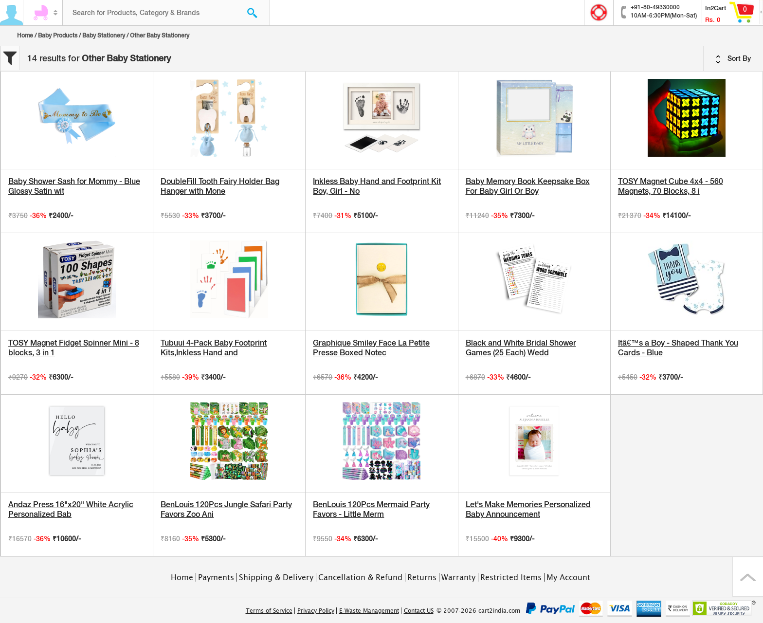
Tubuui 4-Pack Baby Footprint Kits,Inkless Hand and (214, 347)
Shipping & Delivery (276, 577)
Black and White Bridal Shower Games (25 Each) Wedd (521, 347)
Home (25, 35)
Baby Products (57, 35)
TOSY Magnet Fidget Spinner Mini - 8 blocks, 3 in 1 (73, 347)
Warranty (458, 577)
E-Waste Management (369, 610)
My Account (568, 577)
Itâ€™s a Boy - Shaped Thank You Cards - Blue (678, 347)
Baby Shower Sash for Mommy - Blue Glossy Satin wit (74, 186)
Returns (421, 577)
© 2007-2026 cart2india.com (478, 610)
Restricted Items (511, 577)
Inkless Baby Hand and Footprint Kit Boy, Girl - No (377, 186)
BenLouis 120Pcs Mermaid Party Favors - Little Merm (371, 509)
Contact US (419, 610)
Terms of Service (269, 610)
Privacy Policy (315, 610)
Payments (216, 577)
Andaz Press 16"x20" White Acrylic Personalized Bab (70, 509)
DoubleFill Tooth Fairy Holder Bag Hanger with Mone (220, 186)
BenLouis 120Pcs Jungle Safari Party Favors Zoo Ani (226, 509)
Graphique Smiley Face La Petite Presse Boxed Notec (371, 347)
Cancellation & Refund (360, 577)
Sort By (733, 59)
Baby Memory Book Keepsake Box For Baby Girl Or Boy (528, 186)
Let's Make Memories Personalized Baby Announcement (528, 509)
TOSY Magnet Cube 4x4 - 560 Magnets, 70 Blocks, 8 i (670, 186)
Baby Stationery (103, 35)
